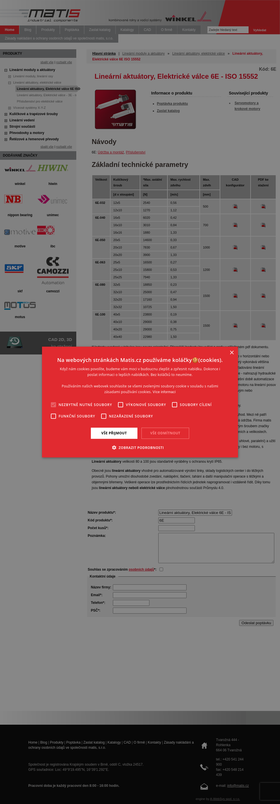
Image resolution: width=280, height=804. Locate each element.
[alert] (140, 402)
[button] (140, 447)
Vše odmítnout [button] (165, 433)
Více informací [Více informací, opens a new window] (164, 392)
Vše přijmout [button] (114, 433)
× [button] (231, 353)
